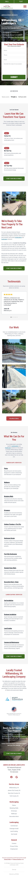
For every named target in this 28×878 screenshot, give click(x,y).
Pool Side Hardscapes (10, 554)
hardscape (4, 239)
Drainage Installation (10, 614)
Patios (6, 468)
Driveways (7, 510)
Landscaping (14, 446)
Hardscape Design (9, 538)
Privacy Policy (7, 859)
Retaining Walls (8, 496)
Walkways (7, 482)
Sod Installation (8, 600)
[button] (24, 6)
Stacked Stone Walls (10, 568)
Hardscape (8, 448)
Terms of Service (17, 859)
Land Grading (8, 628)
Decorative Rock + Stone (11, 582)
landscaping (18, 237)
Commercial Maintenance (11, 642)
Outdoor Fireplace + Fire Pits (12, 524)
